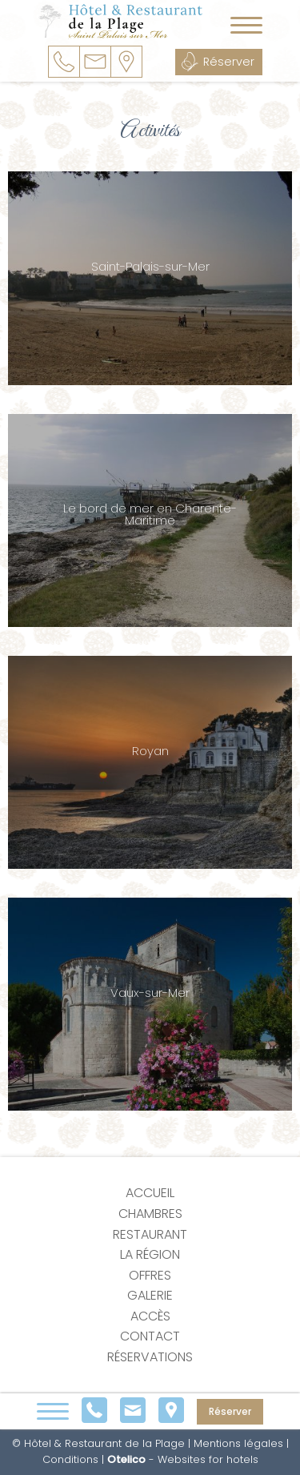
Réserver (228, 62)
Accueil (150, 1193)
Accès (150, 1316)
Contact (150, 1336)
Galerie (150, 1295)
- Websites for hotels (182, 1459)
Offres (150, 1275)
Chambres (150, 1213)
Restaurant (150, 1234)
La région (150, 1254)
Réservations (150, 1357)
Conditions (70, 1459)
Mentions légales (238, 1443)
